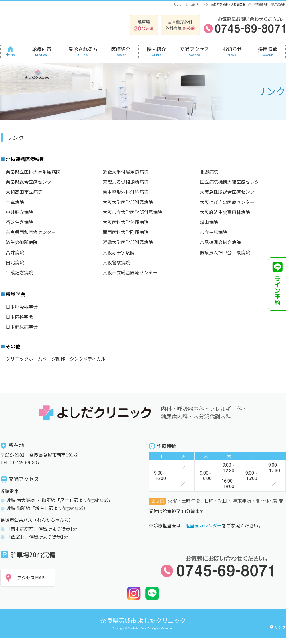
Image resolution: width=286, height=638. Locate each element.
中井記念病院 (19, 212)
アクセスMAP (30, 577)
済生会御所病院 (22, 242)
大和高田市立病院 (24, 191)
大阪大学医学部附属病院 (128, 202)
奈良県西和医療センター (31, 232)
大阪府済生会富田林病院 (225, 212)
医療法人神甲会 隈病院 (225, 252)
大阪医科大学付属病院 (125, 222)
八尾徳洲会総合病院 (220, 242)
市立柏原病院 (213, 232)
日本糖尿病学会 (22, 326)
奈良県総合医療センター (31, 181)
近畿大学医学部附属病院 (128, 242)
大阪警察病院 (116, 262)
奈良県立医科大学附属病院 (33, 171)
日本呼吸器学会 (22, 306)
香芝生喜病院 (19, 222)
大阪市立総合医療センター (130, 272)
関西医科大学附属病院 (125, 232)
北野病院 (209, 171)
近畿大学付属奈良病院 (125, 171)
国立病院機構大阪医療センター (232, 181)
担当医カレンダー (203, 525)
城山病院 (209, 222)
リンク (280, 627)
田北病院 (15, 262)
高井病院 (15, 252)
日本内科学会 (19, 316)
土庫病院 (15, 202)
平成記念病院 (19, 272)
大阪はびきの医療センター (227, 202)
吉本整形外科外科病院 (125, 191)
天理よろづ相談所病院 (125, 181)
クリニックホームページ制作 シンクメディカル (56, 358)
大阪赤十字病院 (119, 252)
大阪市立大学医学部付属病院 (132, 212)
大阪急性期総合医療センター (229, 191)
